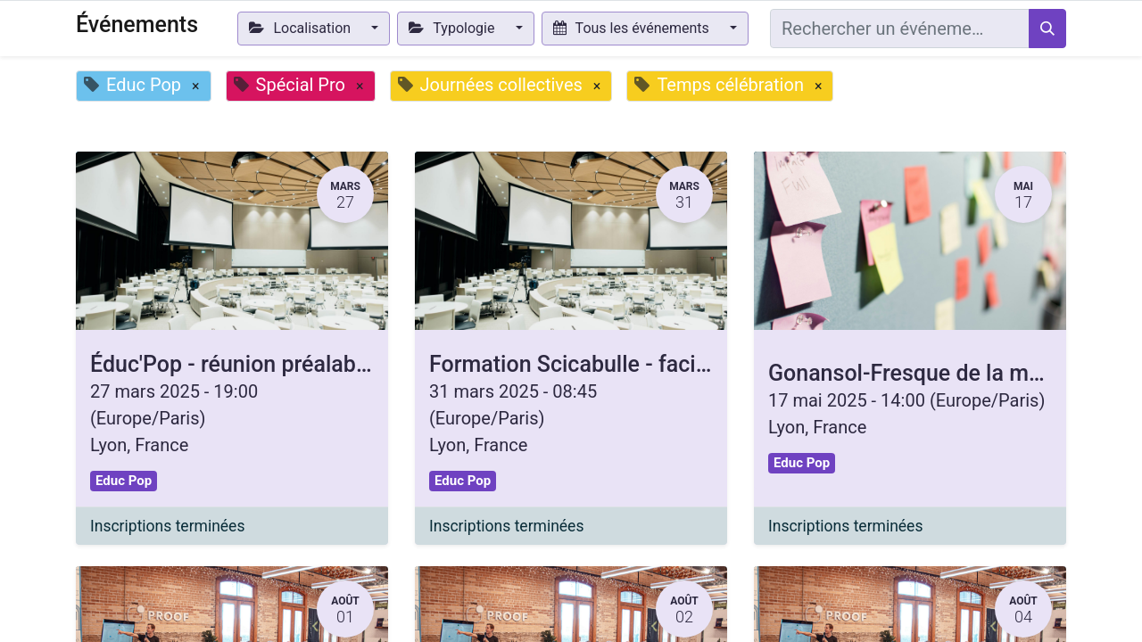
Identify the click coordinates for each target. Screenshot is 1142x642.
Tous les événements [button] (633, 28)
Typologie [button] (453, 28)
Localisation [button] (301, 28)
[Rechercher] (1047, 28)
